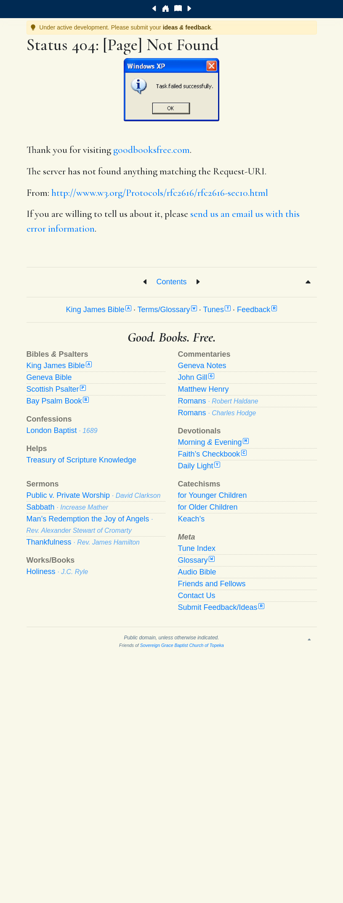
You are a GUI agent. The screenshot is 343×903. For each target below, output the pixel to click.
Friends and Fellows (212, 584)
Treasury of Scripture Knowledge (81, 460)
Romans (218, 401)
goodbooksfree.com (151, 150)
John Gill (196, 377)
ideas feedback (187, 27)
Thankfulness (83, 542)
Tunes (217, 309)
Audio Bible (197, 572)
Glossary (196, 560)
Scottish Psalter (56, 389)
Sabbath (68, 507)
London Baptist (62, 430)
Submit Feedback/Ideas (221, 607)
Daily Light (199, 466)
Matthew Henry (203, 389)
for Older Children (208, 507)
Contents (171, 281)
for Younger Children (212, 495)
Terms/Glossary (167, 309)
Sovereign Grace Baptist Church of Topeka (182, 645)
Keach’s (191, 519)
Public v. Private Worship (94, 495)
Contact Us (196, 595)
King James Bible (98, 309)
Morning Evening (213, 442)
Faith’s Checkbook (212, 454)
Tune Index (196, 548)
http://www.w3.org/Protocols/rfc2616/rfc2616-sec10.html (159, 193)
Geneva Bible (49, 377)
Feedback (257, 309)
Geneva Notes (202, 365)
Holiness (57, 571)
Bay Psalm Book (58, 401)
